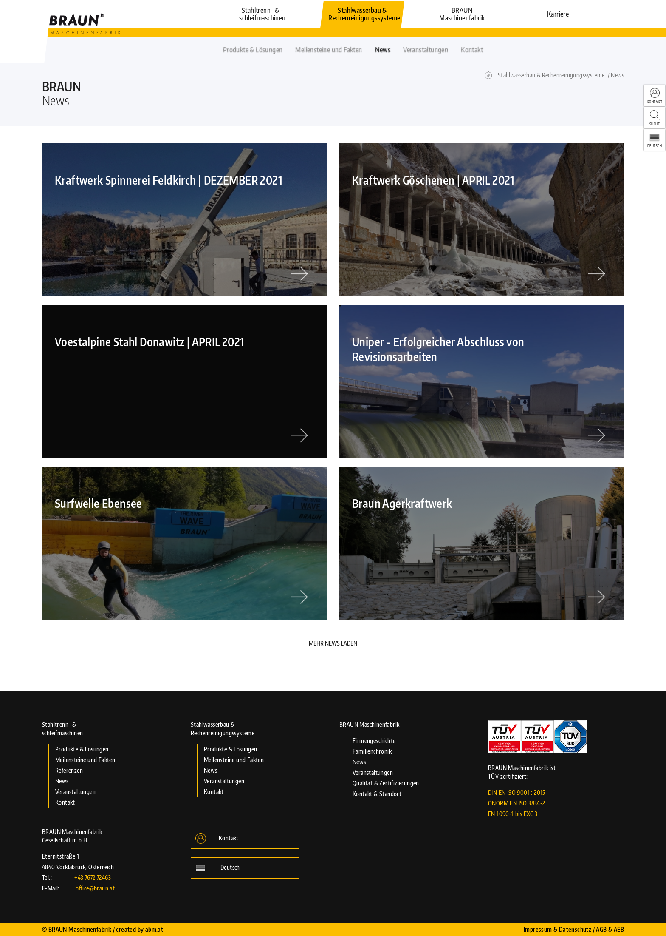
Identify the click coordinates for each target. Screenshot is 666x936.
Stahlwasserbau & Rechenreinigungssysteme (551, 75)
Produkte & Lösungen (82, 749)
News (617, 75)
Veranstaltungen (75, 791)
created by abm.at (139, 929)
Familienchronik (372, 751)
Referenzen (69, 770)
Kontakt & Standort (377, 793)
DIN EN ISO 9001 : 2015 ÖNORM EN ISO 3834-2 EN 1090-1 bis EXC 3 (516, 803)
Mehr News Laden (333, 643)
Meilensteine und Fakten (85, 759)
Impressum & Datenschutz (557, 929)
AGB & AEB (610, 929)
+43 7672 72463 (92, 877)
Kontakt (65, 802)
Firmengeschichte (374, 740)
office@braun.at (95, 888)
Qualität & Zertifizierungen (386, 783)
